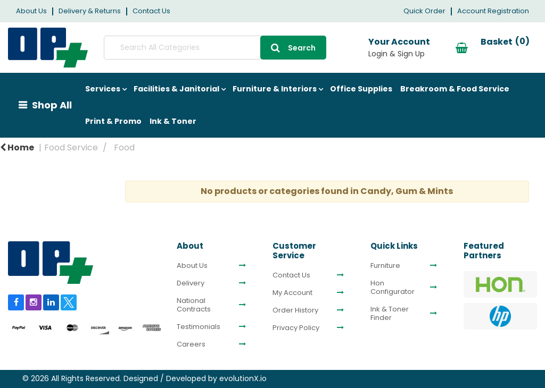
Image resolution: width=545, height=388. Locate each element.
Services (102, 88)
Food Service (71, 147)
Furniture (385, 266)
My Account (292, 293)
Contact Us (151, 11)
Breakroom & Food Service (454, 88)
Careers (191, 344)
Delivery (190, 283)
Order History (295, 310)
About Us (31, 11)
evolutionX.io (243, 378)
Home (17, 147)
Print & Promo (113, 121)
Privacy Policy (295, 328)
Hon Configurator (392, 287)
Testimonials (198, 327)
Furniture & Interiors (275, 88)
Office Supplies (361, 88)
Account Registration (493, 11)
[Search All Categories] (191, 48)
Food (124, 147)
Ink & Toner (173, 121)
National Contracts (194, 305)
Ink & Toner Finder (389, 313)
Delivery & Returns (90, 11)
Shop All (52, 105)
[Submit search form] (245, 48)
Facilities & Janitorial (176, 88)
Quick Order (424, 11)
